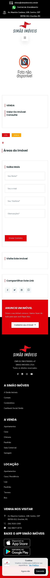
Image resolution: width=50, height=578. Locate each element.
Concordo (40, 571)
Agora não (25, 571)
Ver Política (34, 565)
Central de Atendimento (25, 7)
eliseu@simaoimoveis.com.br (23, 3)
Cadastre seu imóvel (25, 325)
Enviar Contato (16, 238)
